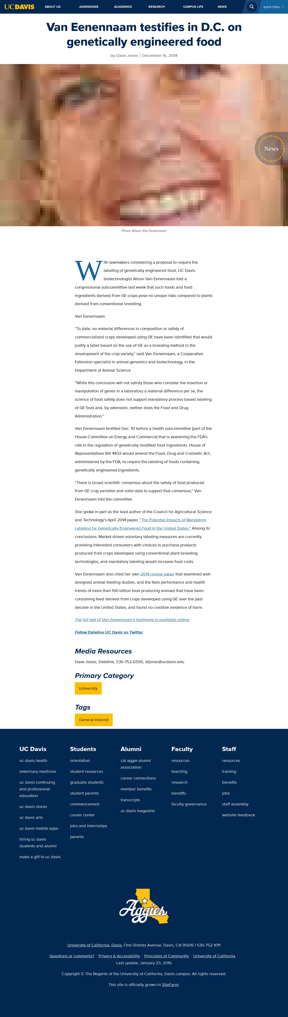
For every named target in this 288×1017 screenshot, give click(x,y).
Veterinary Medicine (37, 771)
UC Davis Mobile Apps (38, 828)
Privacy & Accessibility (119, 956)
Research (156, 6)
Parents (77, 837)
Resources (180, 760)
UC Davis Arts (31, 817)
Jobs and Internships (88, 826)
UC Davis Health (33, 760)
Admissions (88, 6)
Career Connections (138, 778)
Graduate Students (87, 782)
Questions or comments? (71, 956)
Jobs (226, 793)
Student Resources (86, 771)
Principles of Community (166, 956)
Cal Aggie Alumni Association (136, 764)
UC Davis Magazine (138, 811)
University (88, 688)
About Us (52, 6)
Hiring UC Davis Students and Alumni (38, 842)
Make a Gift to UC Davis (40, 857)
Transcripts (130, 800)
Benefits (179, 793)
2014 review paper (157, 574)
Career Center (82, 815)
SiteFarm (170, 984)
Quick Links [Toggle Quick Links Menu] (271, 6)
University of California (214, 956)
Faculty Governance (189, 804)
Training (229, 771)
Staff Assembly (235, 804)
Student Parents (84, 793)
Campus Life (193, 6)
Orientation (80, 760)
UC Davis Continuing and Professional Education (37, 789)
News (222, 6)
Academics (123, 6)
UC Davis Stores (33, 806)
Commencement (84, 804)
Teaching (179, 771)
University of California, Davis (94, 945)
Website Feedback (238, 815)
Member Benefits (136, 789)
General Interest (94, 720)
